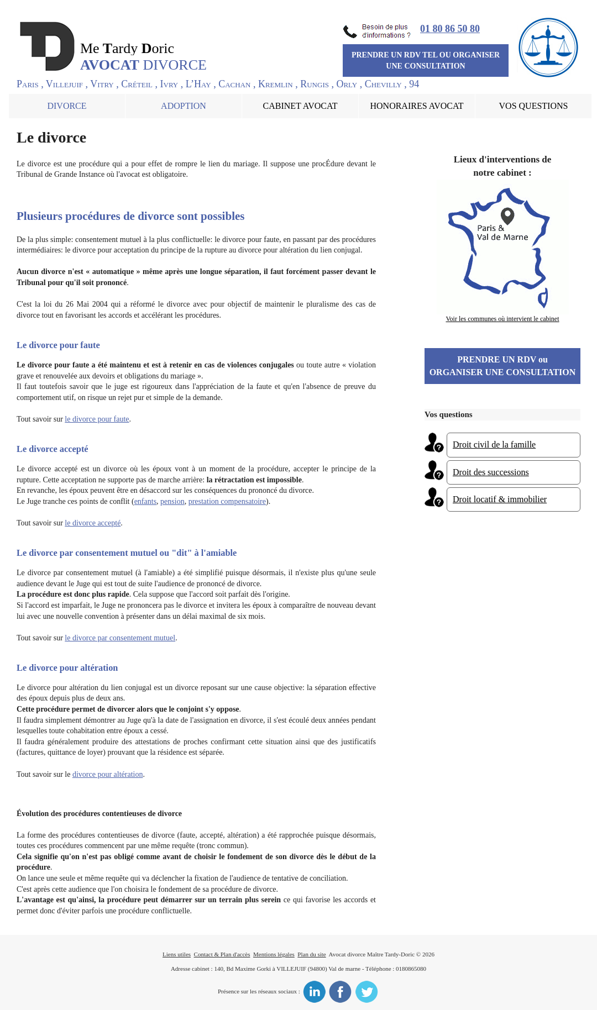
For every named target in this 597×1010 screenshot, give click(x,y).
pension (172, 501)
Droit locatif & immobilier (500, 499)
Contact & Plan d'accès (222, 954)
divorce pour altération (107, 774)
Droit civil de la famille (494, 444)
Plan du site (311, 954)
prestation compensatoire (227, 501)
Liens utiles (177, 954)
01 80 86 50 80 (450, 28)
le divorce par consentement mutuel (120, 638)
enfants (145, 501)
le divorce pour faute (97, 419)
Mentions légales (274, 954)
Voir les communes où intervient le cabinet (502, 319)
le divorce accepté (93, 523)
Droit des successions (491, 472)
